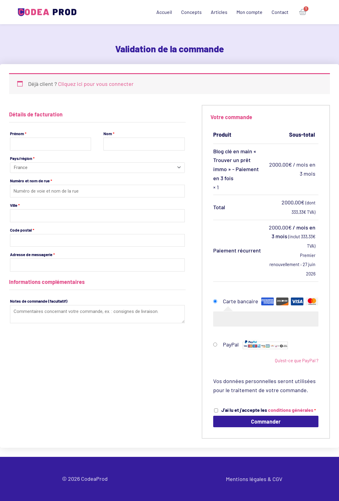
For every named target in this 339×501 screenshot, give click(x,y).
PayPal (255, 344)
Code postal (22, 230)
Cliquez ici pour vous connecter (96, 83)
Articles (219, 12)
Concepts (191, 12)
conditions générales (290, 410)
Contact (280, 12)
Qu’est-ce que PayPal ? (296, 360)
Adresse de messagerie (32, 255)
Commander (266, 421)
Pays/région (22, 158)
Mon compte (249, 12)
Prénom (18, 133)
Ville (15, 206)
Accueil (164, 12)
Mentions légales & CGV (254, 479)
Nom (108, 133)
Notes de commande (38, 301)
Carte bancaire (240, 301)
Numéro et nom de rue (31, 181)
